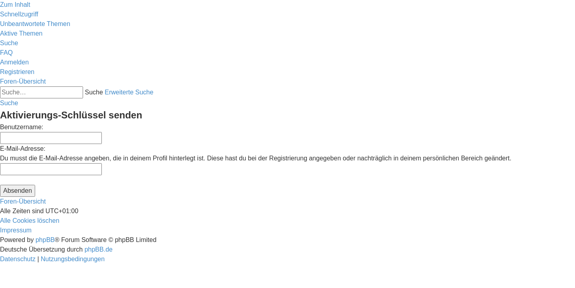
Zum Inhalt (15, 4)
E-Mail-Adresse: (23, 148)
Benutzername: (22, 127)
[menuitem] (35, 23)
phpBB (45, 239)
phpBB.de (99, 249)
